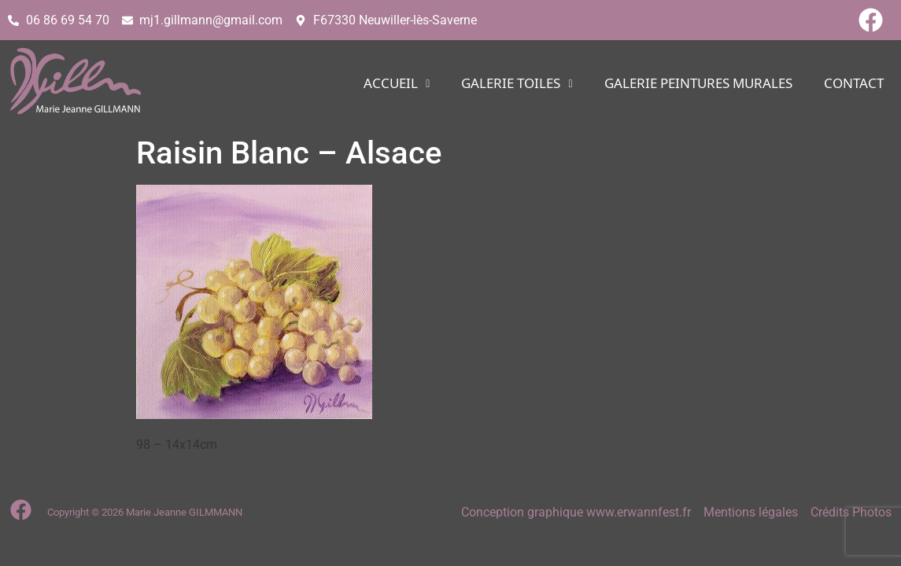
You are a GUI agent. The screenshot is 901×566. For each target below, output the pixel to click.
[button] (396, 83)
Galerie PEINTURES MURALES (698, 84)
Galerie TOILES (516, 84)
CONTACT (854, 84)
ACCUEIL (397, 84)
